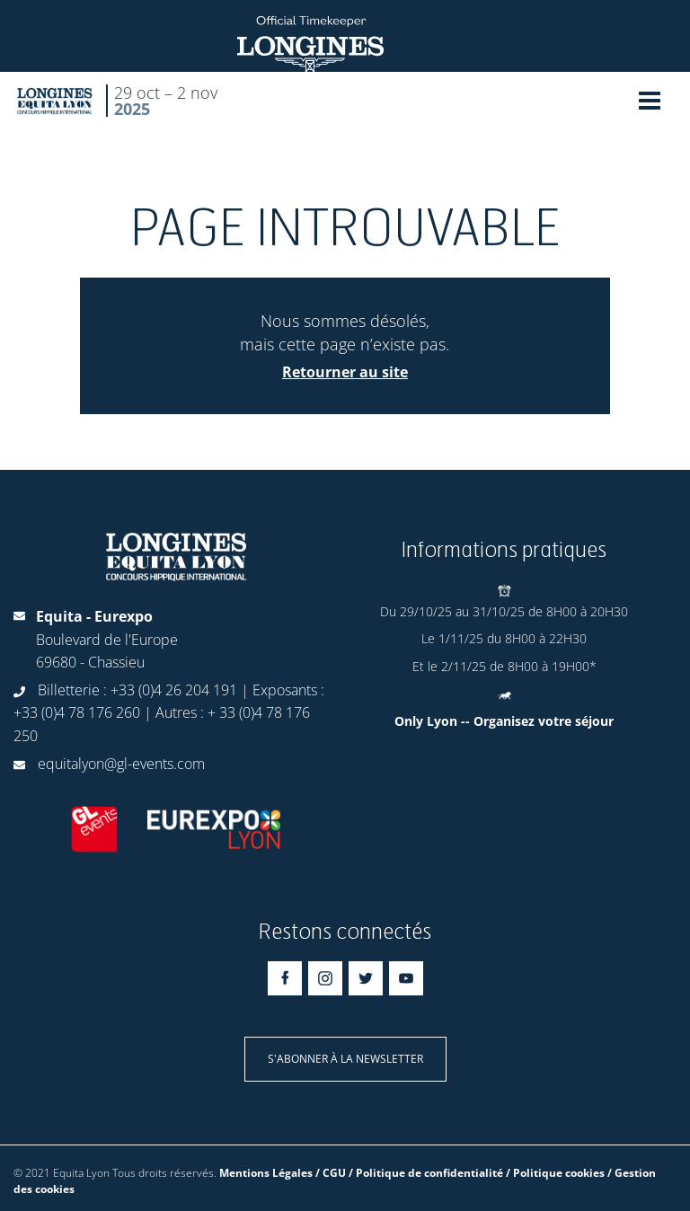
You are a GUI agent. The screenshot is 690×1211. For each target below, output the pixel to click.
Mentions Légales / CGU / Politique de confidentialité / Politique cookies (412, 1172)
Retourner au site (345, 372)
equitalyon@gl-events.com (121, 763)
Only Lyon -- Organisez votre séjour (504, 720)
